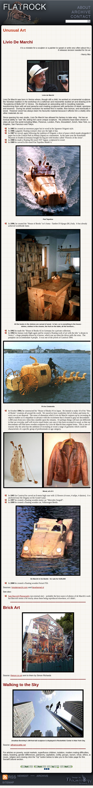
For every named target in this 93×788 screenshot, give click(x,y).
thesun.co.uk (16, 675)
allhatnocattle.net (18, 745)
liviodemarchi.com (20, 587)
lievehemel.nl (38, 587)
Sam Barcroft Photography (19, 596)
